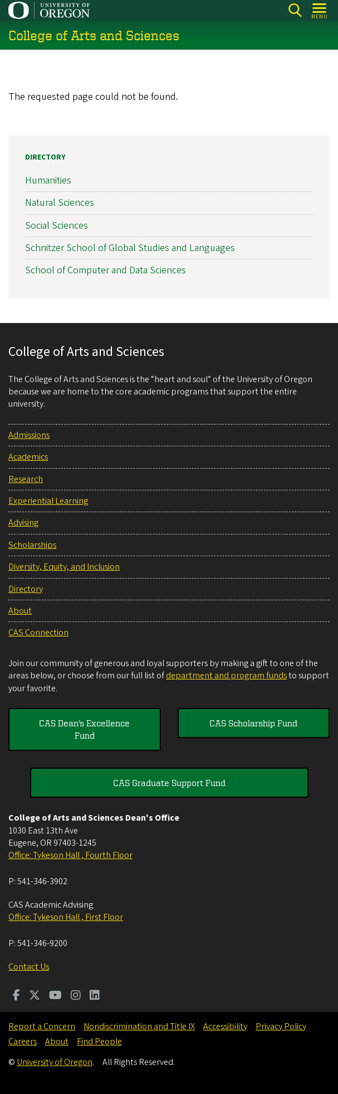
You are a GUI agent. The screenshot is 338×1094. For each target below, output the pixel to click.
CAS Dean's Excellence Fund (84, 729)
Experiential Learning (48, 501)
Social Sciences (56, 226)
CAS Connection (38, 632)
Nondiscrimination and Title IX (139, 1026)
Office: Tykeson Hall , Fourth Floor (70, 855)
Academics (28, 457)
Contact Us (28, 967)
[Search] (295, 10)
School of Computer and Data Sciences (105, 270)
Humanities (48, 180)
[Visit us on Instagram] (75, 996)
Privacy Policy (281, 1026)
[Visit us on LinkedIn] (94, 996)
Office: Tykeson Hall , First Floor (65, 917)
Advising (23, 523)
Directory (45, 157)
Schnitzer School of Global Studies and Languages (130, 248)
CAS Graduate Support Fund (169, 783)
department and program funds (226, 675)
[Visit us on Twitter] (35, 996)
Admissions (29, 435)
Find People (99, 1041)
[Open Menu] (320, 10)
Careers (22, 1041)
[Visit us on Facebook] (16, 996)
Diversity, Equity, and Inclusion (64, 567)
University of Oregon (54, 1062)
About (20, 611)
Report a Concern (41, 1026)
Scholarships (32, 545)
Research (25, 479)
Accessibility (225, 1026)
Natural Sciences (59, 203)
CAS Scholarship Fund (253, 723)
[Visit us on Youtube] (55, 996)
